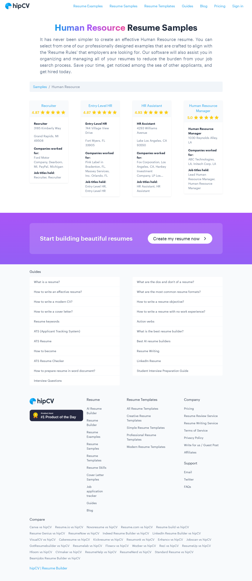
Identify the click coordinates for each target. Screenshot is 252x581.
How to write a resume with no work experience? (171, 311)
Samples (40, 87)
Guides (187, 6)
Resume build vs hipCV (172, 527)
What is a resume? (47, 282)
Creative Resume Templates (139, 418)
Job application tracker (95, 491)
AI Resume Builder (94, 411)
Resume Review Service (201, 416)
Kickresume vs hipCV (108, 539)
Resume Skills (96, 467)
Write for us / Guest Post (201, 445)
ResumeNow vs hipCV (83, 533)
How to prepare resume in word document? (64, 371)
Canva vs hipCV (41, 527)
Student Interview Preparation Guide (162, 371)
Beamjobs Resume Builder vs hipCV (55, 558)
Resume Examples (88, 6)
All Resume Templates (142, 408)
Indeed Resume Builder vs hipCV (126, 533)
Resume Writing (148, 351)
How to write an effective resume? (58, 292)
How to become (45, 351)
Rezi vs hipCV (169, 546)
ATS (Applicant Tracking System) (57, 331)
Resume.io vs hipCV (69, 527)
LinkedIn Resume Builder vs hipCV (176, 533)
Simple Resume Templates (146, 427)
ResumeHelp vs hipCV (100, 552)
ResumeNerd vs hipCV (135, 552)
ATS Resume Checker (49, 361)
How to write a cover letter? (53, 311)
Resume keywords (46, 321)
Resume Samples (123, 6)
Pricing (219, 6)
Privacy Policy (193, 438)
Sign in (237, 6)
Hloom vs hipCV (41, 552)
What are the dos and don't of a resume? (165, 282)
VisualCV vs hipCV (43, 539)
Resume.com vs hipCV (137, 527)
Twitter (189, 479)
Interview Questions (48, 380)
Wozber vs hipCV (144, 546)
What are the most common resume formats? (169, 292)
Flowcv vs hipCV (117, 546)
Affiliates (190, 452)
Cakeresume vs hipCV (74, 539)
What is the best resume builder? (160, 331)
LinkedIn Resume (149, 361)
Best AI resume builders (154, 341)
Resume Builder (92, 422)
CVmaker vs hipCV (69, 552)
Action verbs (145, 321)
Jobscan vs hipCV (198, 539)
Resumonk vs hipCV (140, 539)
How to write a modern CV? (53, 301)
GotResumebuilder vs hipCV (49, 546)
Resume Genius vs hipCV (47, 533)
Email (188, 472)
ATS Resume (42, 341)
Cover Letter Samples (95, 477)
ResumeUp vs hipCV (196, 546)
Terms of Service (196, 430)
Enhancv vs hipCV (170, 539)
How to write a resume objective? (160, 301)
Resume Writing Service (201, 423)
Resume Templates (159, 6)
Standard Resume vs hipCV (174, 552)
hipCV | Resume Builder (48, 568)
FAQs (187, 486)
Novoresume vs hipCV (102, 527)
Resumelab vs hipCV (87, 546)
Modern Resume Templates (146, 447)
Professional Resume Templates (141, 437)
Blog (203, 6)
